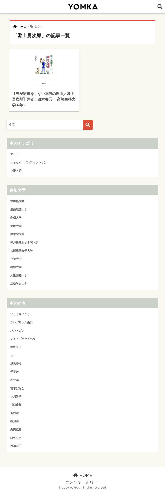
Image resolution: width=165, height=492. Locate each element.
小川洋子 (15, 396)
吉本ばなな (17, 388)
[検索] (88, 125)
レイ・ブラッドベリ (22, 338)
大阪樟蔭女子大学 (21, 250)
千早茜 (14, 371)
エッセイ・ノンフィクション (28, 162)
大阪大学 (15, 226)
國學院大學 (17, 234)
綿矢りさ (15, 437)
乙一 (13, 355)
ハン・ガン (17, 330)
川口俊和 (15, 404)
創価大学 (15, 217)
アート (14, 154)
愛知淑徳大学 (18, 209)
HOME (82, 475)
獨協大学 (15, 267)
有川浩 (14, 421)
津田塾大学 (17, 201)
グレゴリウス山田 (21, 322)
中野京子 (15, 347)
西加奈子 (15, 446)
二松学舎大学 (18, 283)
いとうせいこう (20, 314)
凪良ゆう (15, 363)
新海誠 (14, 413)
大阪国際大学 (18, 275)
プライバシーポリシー (82, 482)
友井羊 (14, 380)
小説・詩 (15, 170)
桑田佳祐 (15, 429)
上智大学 (15, 258)
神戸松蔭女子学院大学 (24, 242)
